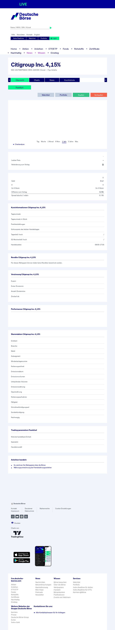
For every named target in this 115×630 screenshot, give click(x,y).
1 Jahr (64, 141)
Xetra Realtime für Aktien (83, 587)
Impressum (15, 511)
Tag (38, 141)
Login (53, 38)
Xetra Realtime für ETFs (82, 590)
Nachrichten (40, 582)
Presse (13, 615)
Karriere (14, 612)
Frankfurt (19, 87)
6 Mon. (57, 141)
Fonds (66, 48)
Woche (43, 141)
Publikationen (59, 595)
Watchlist (32, 38)
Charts (37, 80)
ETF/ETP (53, 48)
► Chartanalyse (19, 144)
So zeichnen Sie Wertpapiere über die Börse (29, 465)
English (37, 35)
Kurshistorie (69, 80)
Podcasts (39, 592)
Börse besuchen (60, 582)
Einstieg (55, 52)
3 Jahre (70, 141)
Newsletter (21, 35)
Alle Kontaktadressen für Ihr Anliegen (49, 612)
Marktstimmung (41, 587)
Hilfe (13, 35)
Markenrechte (45, 508)
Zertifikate (94, 48)
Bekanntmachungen (43, 585)
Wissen (41, 52)
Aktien (25, 48)
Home (14, 48)
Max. (76, 141)
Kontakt (29, 35)
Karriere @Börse (79, 592)
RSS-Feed (39, 590)
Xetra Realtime (18, 38)
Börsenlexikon (59, 592)
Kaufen (81, 95)
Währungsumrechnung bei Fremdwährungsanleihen (33, 468)
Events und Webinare (62, 597)
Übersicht (20, 80)
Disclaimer (28, 508)
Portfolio (44, 38)
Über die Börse (60, 585)
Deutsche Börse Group (20, 617)
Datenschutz (29, 511)
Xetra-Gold (15, 622)
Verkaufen (98, 95)
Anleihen (38, 48)
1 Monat (51, 141)
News (29, 52)
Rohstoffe (79, 48)
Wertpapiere (59, 587)
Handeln (57, 590)
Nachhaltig (16, 52)
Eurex (13, 620)
